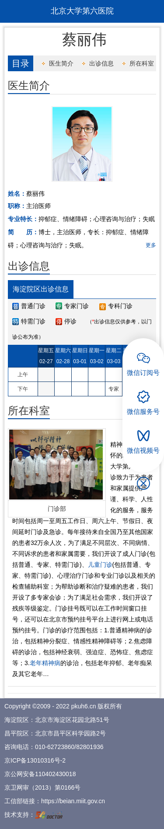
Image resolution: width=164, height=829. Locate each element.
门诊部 (57, 508)
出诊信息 (101, 63)
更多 (151, 245)
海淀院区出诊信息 (41, 289)
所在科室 (141, 63)
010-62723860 (54, 746)
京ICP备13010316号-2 (35, 760)
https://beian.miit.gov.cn (73, 801)
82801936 (89, 746)
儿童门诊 (100, 564)
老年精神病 (45, 662)
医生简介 (61, 63)
